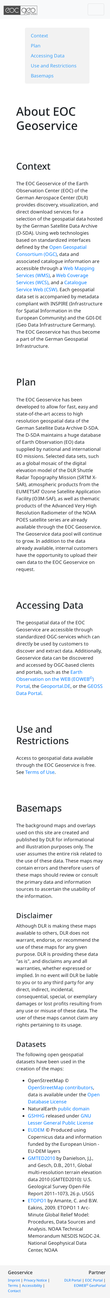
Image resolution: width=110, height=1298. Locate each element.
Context (39, 35)
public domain (73, 1108)
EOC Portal (94, 1280)
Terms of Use (40, 772)
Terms (13, 1285)
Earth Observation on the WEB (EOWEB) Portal (55, 679)
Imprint (14, 1280)
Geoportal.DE (55, 686)
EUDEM (36, 1130)
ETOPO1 (37, 1200)
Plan (35, 45)
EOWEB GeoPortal (90, 1285)
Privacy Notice (35, 1280)
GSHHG (36, 1115)
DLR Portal (72, 1280)
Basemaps (42, 75)
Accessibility (32, 1285)
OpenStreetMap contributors (60, 1087)
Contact (14, 1290)
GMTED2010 (41, 1158)
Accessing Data (48, 55)
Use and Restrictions (54, 65)
